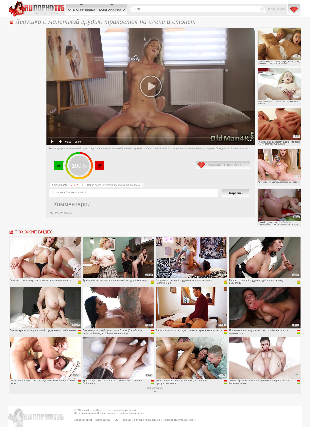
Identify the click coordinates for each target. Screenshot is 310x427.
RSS (115, 419)
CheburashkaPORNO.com (37, 8)
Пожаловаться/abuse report (179, 419)
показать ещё (155, 388)
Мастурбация (121, 185)
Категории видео (81, 9)
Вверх (302, 400)
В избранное (276, 9)
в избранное (223, 165)
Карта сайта (102, 419)
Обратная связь (83, 419)
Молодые (135, 185)
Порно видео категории (100, 185)
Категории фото (112, 9)
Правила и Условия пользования (140, 419)
